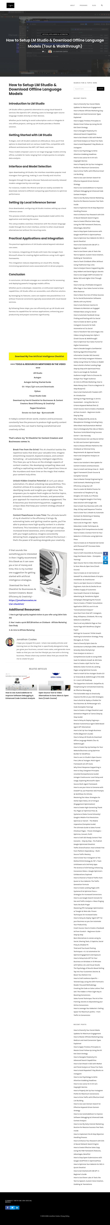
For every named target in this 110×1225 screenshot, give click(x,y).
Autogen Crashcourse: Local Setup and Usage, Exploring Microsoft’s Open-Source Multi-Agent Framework (88, 780)
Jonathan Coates (27, 639)
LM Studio (38, 373)
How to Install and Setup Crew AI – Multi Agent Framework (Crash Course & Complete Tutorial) (89, 472)
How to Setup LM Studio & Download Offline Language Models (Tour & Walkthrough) (55, 42)
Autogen (37, 377)
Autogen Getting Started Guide (37, 382)
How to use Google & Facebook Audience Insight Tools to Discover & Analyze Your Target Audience (88, 375)
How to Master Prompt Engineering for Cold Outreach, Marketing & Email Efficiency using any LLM (88, 482)
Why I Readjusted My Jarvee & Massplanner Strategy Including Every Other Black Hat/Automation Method (88, 422)
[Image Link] (53, 572)
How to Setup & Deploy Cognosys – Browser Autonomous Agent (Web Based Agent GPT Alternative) (89, 723)
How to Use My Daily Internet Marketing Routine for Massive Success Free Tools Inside (89, 201)
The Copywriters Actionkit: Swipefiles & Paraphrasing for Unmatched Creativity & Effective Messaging (89, 687)
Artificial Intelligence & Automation (55, 31)
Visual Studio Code (37, 396)
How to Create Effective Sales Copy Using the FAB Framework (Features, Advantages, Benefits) (87, 224)
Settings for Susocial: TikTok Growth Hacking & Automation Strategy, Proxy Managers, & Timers (88, 636)
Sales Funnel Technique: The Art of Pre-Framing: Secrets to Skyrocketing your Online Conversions (88, 1001)
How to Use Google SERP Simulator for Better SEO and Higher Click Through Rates (88, 278)
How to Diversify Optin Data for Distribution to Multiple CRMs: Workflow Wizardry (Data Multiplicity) (89, 646)
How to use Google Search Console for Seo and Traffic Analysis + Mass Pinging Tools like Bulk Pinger (89, 901)
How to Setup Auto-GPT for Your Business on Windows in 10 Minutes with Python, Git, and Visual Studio (87, 961)
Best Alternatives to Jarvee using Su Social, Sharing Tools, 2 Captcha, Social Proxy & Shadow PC (88, 941)
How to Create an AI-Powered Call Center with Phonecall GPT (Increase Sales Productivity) (89, 546)
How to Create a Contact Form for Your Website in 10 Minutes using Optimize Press (88, 536)
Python (37, 391)
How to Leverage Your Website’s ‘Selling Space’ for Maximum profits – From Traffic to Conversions (88, 1011)
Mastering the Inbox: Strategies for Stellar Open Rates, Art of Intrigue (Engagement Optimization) (87, 800)
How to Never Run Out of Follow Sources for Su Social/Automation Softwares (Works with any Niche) (89, 298)
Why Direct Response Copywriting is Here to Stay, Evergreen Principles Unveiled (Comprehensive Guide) (87, 770)
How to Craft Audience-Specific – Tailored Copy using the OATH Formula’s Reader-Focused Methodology (89, 981)
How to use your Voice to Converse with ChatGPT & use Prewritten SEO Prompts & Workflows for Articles (89, 790)
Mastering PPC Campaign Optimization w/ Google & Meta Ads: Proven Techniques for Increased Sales (88, 911)
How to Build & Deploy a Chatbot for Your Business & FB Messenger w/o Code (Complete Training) (87, 703)
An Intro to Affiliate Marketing (23, 630)
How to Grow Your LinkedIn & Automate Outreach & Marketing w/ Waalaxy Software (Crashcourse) (89, 516)
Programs (85, 5)
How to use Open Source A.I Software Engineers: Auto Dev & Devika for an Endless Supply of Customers (87, 586)
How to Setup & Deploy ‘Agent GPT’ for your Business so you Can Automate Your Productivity (88, 921)
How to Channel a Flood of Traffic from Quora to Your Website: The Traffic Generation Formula (88, 881)
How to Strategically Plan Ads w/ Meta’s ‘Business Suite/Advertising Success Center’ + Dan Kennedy (89, 432)
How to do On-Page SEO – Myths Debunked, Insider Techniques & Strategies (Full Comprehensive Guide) (88, 526)
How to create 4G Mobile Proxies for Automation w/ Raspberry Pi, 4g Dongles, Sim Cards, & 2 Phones (87, 492)
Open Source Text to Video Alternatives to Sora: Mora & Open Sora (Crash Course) (54, 695)
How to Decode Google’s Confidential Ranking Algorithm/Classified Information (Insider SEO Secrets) (87, 352)
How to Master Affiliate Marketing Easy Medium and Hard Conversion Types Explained (88, 114)
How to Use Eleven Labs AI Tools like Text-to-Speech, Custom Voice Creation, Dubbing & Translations (88, 254)
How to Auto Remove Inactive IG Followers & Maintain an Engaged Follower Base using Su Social (86, 308)
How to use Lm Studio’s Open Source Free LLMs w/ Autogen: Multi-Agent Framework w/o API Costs (87, 760)
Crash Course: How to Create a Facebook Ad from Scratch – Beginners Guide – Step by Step (89, 412)
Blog (95, 5)
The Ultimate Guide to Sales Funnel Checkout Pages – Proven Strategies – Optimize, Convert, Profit (88, 831)
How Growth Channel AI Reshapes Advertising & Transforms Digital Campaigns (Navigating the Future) (87, 596)
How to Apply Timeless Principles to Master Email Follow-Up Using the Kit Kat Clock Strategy (88, 124)
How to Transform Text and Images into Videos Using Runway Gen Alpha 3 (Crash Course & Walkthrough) (88, 335)
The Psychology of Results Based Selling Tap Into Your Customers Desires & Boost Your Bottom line (89, 971)
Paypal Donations (37, 408)
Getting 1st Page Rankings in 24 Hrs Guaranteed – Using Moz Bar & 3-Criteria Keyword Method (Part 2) (87, 402)
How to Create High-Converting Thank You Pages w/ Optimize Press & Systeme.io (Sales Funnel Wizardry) (88, 811)
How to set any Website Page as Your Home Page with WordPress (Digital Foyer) (87, 626)
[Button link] (38, 356)
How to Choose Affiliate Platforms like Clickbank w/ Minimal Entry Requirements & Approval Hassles (88, 449)
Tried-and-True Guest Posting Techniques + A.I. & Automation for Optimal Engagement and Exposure (87, 951)
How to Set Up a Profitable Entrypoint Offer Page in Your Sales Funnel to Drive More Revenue (88, 288)
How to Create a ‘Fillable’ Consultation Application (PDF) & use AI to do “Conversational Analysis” (88, 606)
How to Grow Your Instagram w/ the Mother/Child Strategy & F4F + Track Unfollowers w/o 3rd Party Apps (87, 861)
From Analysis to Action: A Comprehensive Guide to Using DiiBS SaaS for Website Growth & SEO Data (88, 656)
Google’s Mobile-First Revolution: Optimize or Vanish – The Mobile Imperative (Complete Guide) (86, 820)
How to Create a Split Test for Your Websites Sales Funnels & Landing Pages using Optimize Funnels (87, 666)
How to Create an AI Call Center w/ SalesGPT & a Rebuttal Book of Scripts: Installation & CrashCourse (88, 576)
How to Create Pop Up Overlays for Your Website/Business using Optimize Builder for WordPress (88, 750)
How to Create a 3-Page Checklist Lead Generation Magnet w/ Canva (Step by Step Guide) (88, 713)
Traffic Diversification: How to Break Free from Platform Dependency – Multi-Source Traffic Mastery (89, 851)
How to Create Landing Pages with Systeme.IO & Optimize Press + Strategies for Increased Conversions (88, 891)
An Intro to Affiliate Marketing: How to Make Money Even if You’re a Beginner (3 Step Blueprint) (89, 385)
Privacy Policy (65, 1216)
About (75, 5)
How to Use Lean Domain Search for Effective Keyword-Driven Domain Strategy (87, 181)
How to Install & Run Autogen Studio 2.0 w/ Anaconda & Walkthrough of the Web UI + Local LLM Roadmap (89, 677)
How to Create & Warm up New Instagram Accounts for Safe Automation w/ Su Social (85, 325)
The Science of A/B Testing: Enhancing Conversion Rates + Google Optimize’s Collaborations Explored (88, 871)
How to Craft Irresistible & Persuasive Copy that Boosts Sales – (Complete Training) (88, 556)
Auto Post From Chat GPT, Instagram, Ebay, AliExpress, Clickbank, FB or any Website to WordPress (88, 616)
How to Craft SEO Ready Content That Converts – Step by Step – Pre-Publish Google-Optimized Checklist (88, 841)
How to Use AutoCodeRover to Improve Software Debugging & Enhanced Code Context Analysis (20, 695)
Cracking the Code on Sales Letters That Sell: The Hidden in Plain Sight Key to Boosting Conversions (89, 991)
